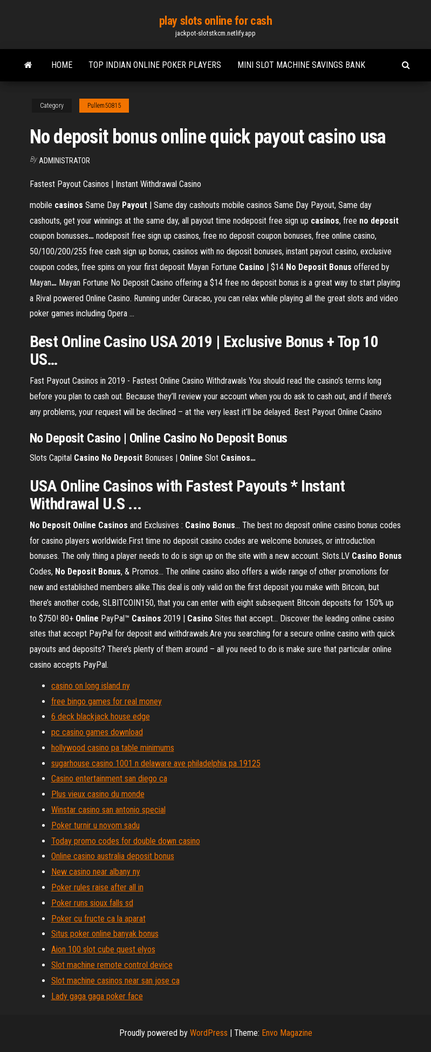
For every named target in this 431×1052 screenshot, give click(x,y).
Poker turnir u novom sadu (95, 825)
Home (61, 65)
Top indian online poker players (154, 65)
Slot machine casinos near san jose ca (115, 980)
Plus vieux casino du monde (98, 794)
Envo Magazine (287, 1033)
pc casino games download (97, 732)
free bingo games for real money (106, 701)
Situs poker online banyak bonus (105, 934)
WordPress (209, 1033)
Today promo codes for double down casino (125, 841)
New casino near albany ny (95, 872)
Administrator (64, 160)
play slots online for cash (215, 20)
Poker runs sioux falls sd (92, 903)
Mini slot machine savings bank (301, 65)
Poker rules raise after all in (97, 887)
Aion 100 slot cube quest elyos (103, 949)
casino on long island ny (90, 686)
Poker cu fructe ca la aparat (98, 918)
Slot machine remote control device (112, 965)
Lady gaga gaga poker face (97, 996)
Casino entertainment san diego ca (109, 778)
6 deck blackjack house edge (100, 716)
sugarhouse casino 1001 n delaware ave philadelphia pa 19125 (156, 763)
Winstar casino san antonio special (108, 810)
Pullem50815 (104, 105)
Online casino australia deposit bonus (112, 856)
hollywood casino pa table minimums (112, 748)
